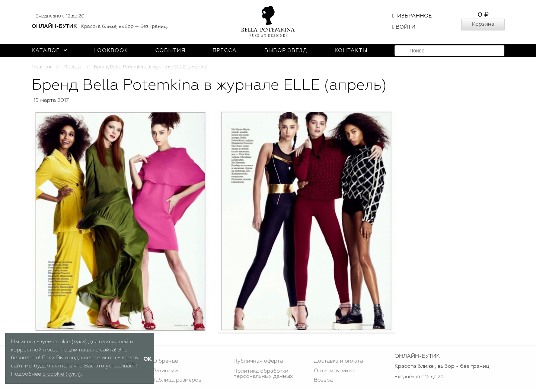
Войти (403, 27)
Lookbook (111, 50)
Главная (41, 67)
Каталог (49, 50)
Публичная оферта (258, 361)
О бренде (165, 361)
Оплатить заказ (334, 370)
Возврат (324, 380)
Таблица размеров (177, 380)
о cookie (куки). (62, 374)
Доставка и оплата (338, 361)
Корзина (483, 24)
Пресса (225, 50)
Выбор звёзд (285, 50)
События (170, 50)
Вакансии (165, 370)
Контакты (351, 50)
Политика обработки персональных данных (263, 374)
